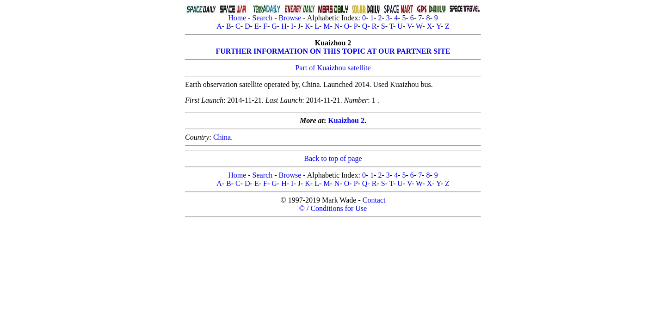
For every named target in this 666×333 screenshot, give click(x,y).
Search (263, 18)
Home (237, 18)
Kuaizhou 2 (346, 120)
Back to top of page (333, 158)
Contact (374, 200)
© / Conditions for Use (333, 208)
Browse (289, 18)
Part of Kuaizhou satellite (332, 68)
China (222, 137)
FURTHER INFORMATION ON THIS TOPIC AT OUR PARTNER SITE (333, 51)
